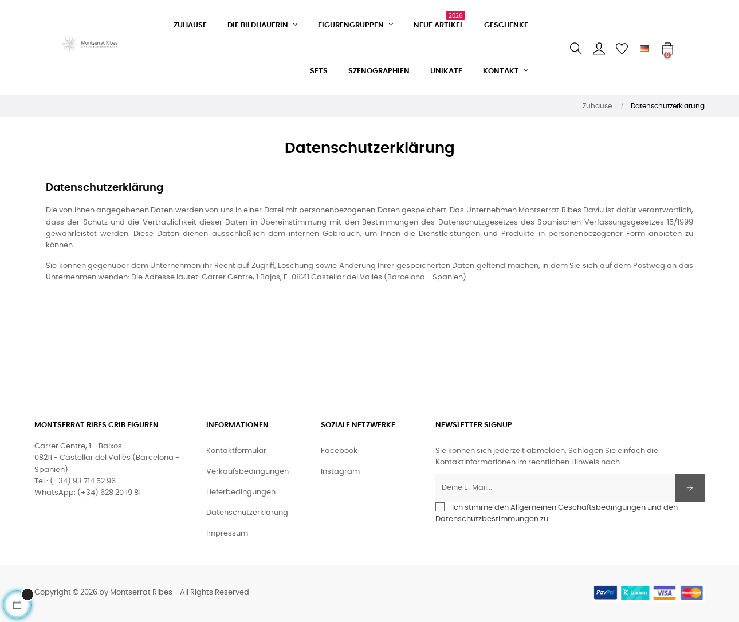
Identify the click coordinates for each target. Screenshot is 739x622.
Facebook (339, 451)
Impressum (227, 533)
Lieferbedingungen (241, 492)
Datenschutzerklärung (247, 513)
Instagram (340, 471)
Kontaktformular (236, 451)
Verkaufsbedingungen (247, 471)
